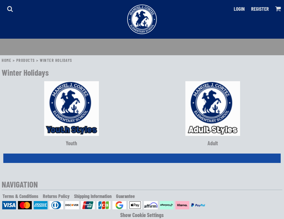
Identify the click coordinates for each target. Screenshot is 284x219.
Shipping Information (93, 196)
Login (239, 9)
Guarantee (125, 196)
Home (6, 60)
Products (25, 60)
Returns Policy (56, 196)
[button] (10, 9)
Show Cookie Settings (142, 215)
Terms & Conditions (20, 196)
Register (260, 9)
